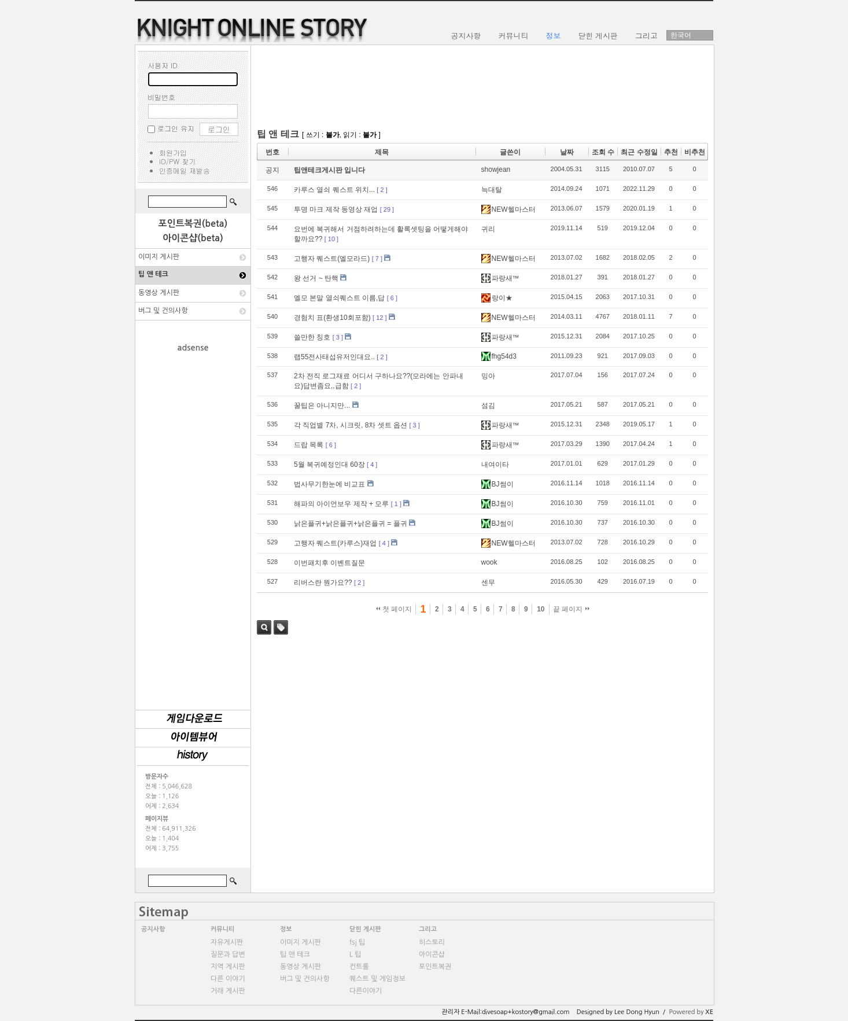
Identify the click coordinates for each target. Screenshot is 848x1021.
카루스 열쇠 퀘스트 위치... (334, 190)
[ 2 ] (382, 189)
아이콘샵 (432, 954)
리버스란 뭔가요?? (323, 582)
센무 (488, 582)
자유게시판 (227, 942)
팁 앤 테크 (153, 274)
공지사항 (153, 929)
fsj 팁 (357, 942)
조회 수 (603, 152)
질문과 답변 (228, 954)
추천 (671, 152)
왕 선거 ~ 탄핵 (316, 278)
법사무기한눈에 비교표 (329, 484)
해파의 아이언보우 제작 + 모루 (341, 504)
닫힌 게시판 (365, 929)
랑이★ (497, 298)
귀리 (488, 229)
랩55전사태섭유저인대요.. (334, 357)
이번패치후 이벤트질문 (329, 563)
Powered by (691, 1012)
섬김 (488, 405)
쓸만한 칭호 (312, 337)
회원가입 (173, 152)
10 (540, 609)
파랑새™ (500, 278)
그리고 (428, 929)
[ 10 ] (331, 238)
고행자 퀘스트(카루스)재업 (335, 543)
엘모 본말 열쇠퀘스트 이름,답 (339, 298)
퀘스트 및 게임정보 (377, 978)
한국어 (680, 35)
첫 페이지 (394, 609)
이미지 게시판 (158, 256)
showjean (496, 169)
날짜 (567, 152)
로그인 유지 (175, 128)
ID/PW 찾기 (177, 161)
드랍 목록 (308, 445)
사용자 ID (163, 65)
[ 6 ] (392, 297)
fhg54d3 (499, 356)
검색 (264, 627)
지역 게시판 (228, 966)
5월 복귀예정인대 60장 (329, 464)
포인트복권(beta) (193, 223)
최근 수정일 (639, 152)
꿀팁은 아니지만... (322, 405)
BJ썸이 (497, 484)
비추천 (694, 152)
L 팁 (355, 954)
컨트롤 (359, 966)
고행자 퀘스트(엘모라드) (332, 259)
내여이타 (495, 464)
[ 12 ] (379, 317)
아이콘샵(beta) (193, 238)
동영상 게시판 (158, 292)
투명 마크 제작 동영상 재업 (336, 209)
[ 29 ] (387, 209)
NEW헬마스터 (508, 209)
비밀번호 (161, 97)
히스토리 (432, 942)
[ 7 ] (377, 258)
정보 (286, 929)
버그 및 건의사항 (163, 310)
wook (489, 562)
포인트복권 (435, 966)
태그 (281, 627)
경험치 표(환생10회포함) (332, 318)
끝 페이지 (571, 609)
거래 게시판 (228, 990)
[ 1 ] (396, 503)
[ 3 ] (338, 337)
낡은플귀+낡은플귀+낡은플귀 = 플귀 (350, 523)
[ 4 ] (372, 464)
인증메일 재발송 (184, 170)
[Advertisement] (193, 525)
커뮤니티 (222, 929)
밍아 (488, 376)
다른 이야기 (228, 978)
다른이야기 (365, 990)
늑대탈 (491, 190)
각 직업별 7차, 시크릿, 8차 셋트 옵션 (350, 425)
